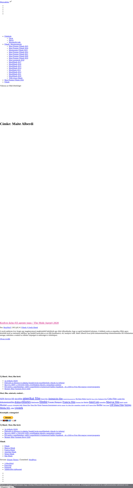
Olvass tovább (5, 339)
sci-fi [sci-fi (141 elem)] (87, 405)
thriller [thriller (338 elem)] (100, 405)
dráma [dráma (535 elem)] (18, 402)
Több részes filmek (15, 78)
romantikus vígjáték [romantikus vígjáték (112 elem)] (79, 405)
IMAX (11, 40)
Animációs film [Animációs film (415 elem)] (55, 398)
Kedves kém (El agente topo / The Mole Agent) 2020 (29, 322)
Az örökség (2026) (11, 381)
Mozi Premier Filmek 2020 (18, 56)
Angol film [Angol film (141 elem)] (44, 399)
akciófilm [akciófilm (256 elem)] (18, 399)
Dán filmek (8, 456)
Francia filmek (9, 450)
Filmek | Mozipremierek (13, 44)
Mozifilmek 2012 (15, 72)
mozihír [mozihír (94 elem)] (125, 402)
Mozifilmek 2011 (15, 74)
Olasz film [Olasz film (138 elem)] (33, 405)
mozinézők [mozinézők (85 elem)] (9, 405)
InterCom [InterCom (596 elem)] (94, 402)
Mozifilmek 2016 (15, 64)
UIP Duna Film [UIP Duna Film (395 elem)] (117, 405)
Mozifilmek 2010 (15, 76)
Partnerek (7, 467)
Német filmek (9, 454)
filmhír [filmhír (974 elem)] (43, 402)
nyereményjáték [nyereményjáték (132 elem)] (17, 405)
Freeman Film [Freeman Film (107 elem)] (79, 402)
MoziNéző (7, 327)
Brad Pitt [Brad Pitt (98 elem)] (88, 399)
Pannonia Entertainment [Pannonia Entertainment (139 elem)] (49, 405)
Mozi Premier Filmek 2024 (18, 48)
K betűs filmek (32, 327)
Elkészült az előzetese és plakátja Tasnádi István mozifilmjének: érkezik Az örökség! (34, 383)
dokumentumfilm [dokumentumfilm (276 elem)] (7, 402)
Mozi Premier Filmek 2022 (18, 52)
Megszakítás (6, 2)
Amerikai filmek (10, 452)
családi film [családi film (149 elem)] (121, 399)
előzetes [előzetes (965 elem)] (26, 402)
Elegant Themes (12, 460)
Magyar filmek (9, 448)
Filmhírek (7, 36)
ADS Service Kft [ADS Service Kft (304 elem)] (7, 399)
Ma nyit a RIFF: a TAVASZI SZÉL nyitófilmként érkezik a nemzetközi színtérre (32, 385)
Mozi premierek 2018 (16, 60)
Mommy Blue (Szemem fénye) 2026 (17, 389)
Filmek (6, 82)
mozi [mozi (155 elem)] (121, 402)
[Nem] (15, 487)
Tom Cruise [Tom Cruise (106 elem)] (106, 405)
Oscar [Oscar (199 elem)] (39, 405)
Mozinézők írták (15, 42)
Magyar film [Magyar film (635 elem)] (112, 402)
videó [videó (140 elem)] (12, 408)
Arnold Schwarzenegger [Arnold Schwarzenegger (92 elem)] (69, 399)
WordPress (32, 460)
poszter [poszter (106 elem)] (63, 405)
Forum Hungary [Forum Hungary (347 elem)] (55, 402)
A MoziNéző (9, 463)
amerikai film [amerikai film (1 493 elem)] (31, 398)
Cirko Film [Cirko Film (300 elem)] (112, 399)
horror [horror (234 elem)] (86, 402)
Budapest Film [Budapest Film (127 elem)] (102, 399)
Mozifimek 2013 (15, 70)
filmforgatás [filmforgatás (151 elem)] (35, 402)
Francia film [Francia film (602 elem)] (69, 402)
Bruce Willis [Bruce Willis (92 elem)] (95, 399)
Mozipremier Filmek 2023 (18, 50)
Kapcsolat (8, 465)
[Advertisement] (66, 104)
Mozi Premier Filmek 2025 (18, 46)
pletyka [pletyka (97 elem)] (59, 405)
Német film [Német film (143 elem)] (26, 405)
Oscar (11, 38)
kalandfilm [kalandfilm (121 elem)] (102, 402)
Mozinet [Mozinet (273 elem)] (3, 405)
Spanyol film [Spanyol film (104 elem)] (92, 405)
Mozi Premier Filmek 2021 (18, 54)
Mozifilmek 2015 (15, 66)
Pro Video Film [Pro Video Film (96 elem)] (70, 405)
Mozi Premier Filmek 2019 (18, 58)
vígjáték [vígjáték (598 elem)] (19, 407)
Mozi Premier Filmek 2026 (14, 80)
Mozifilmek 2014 (15, 68)
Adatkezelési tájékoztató (13, 469)
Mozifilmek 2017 (15, 62)
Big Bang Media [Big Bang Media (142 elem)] (81, 399)
